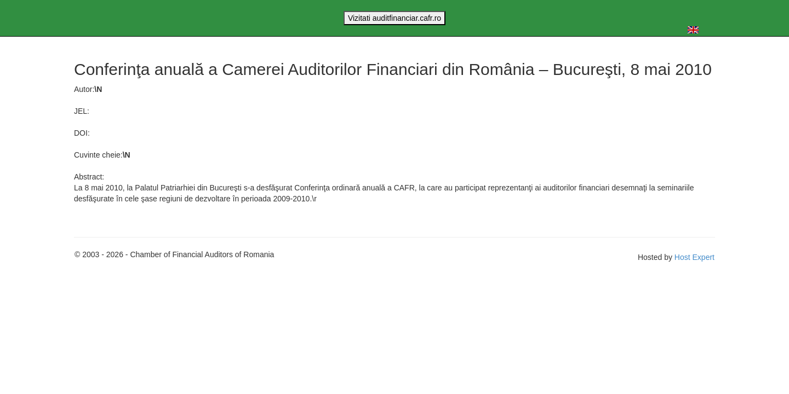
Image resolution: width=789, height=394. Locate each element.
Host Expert (694, 257)
